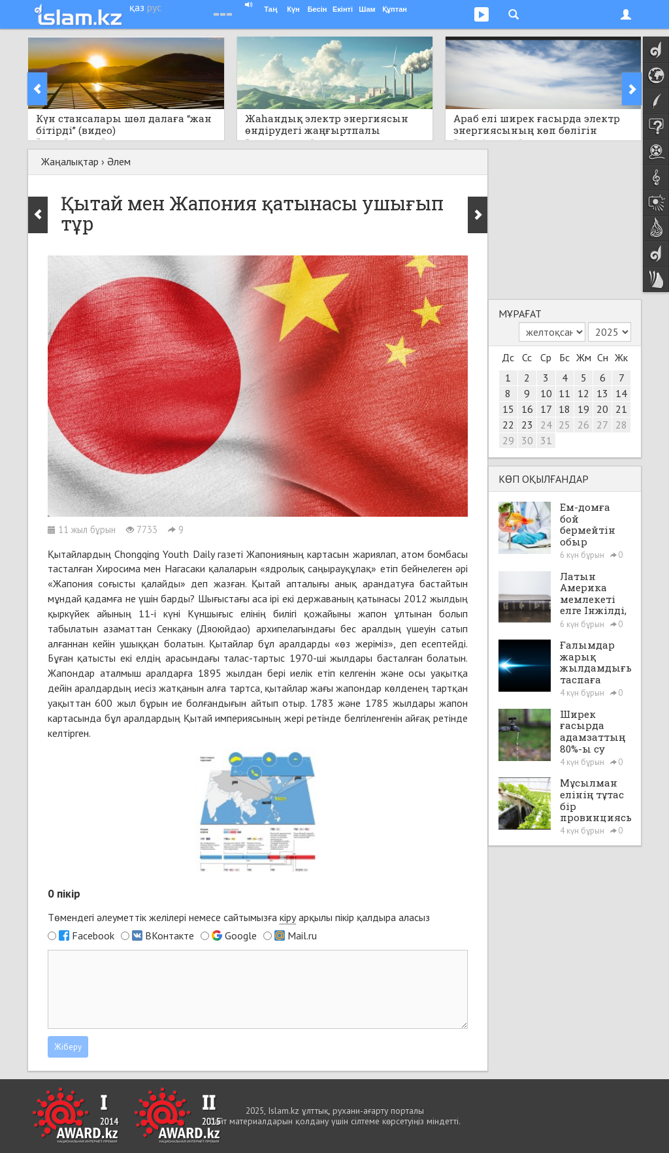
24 (546, 424)
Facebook (93, 935)
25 (564, 424)
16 (527, 408)
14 (621, 393)
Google (241, 935)
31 (546, 440)
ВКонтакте (169, 935)
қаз (136, 7)
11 (564, 393)
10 (546, 393)
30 (527, 440)
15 (508, 408)
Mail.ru (302, 935)
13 (602, 393)
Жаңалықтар (70, 161)
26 (583, 424)
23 (527, 424)
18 (564, 408)
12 (583, 393)
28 (621, 424)
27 (602, 424)
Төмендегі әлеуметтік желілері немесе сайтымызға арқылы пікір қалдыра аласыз (239, 917)
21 (621, 408)
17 (546, 408)
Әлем (119, 161)
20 (602, 408)
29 (508, 440)
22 (508, 424)
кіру (288, 917)
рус (154, 7)
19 (583, 408)
